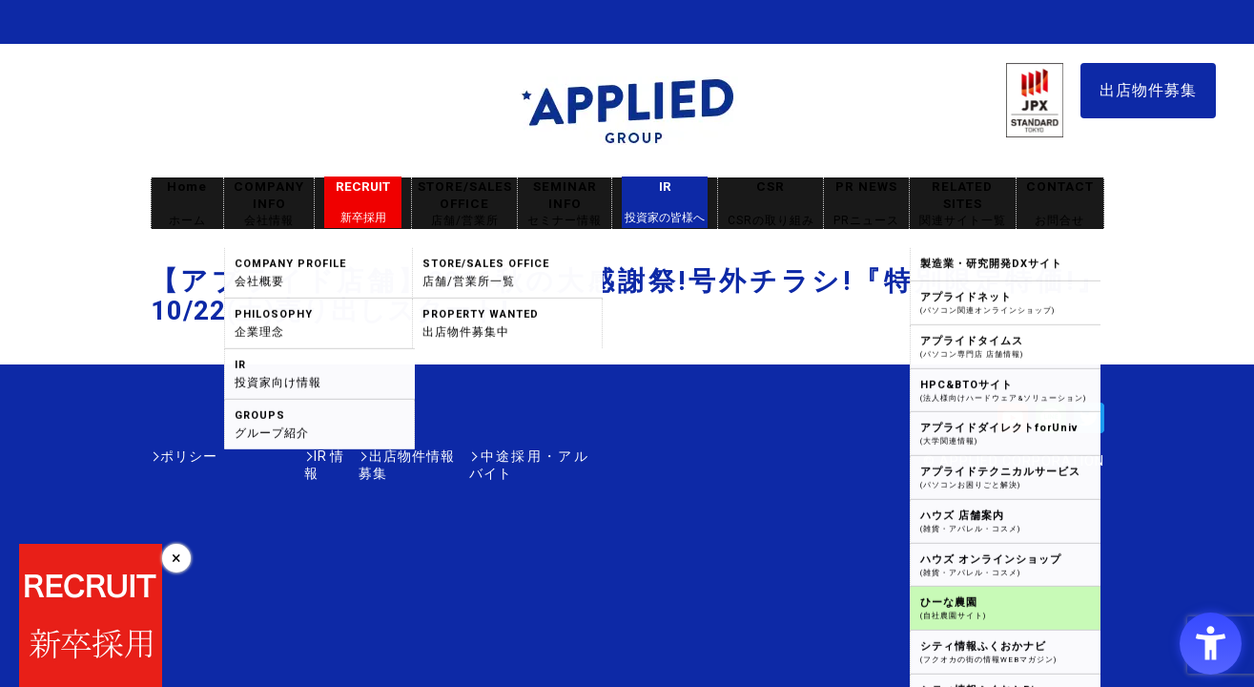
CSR (770, 203)
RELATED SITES (962, 203)
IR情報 (262, 456)
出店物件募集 (1148, 90)
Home (187, 203)
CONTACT (1060, 203)
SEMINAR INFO (564, 203)
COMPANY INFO (269, 203)
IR (665, 202)
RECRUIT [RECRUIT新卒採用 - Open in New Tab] (363, 202)
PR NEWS (866, 203)
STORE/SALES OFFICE (464, 203)
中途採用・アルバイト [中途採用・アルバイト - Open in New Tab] (516, 456)
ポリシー (188, 456)
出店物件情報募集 (364, 456)
